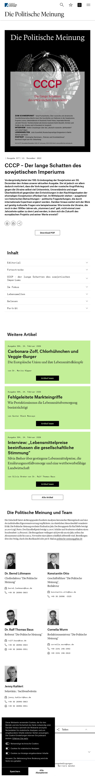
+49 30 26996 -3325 (59, 596)
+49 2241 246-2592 (59, 649)
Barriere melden (66, 764)
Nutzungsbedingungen (61, 762)
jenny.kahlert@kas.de (18, 697)
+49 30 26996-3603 (16, 592)
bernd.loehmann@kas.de (18, 588)
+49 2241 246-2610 (59, 653)
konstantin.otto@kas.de (62, 592)
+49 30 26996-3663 (16, 701)
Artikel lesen (47, 378)
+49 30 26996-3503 (16, 645)
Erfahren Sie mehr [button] (20, 738)
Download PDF (47, 232)
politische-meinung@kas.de (69, 538)
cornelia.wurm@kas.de (61, 644)
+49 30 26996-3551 (16, 649)
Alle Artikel (47, 497)
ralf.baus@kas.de (15, 640)
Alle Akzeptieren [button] (42, 771)
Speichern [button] (15, 771)
